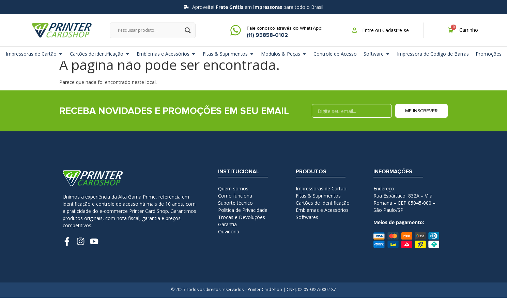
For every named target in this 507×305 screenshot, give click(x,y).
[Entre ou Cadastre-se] (354, 30)
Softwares (307, 224)
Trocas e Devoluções (241, 224)
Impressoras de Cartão (321, 195)
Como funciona (235, 203)
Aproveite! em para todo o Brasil (257, 7)
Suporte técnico (235, 210)
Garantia (227, 231)
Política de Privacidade (242, 217)
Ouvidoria (228, 238)
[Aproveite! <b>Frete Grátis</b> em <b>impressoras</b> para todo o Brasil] (186, 7)
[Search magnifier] (188, 30)
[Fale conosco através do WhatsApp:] (236, 30)
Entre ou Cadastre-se (385, 30)
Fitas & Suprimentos (318, 203)
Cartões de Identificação (323, 210)
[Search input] (149, 30)
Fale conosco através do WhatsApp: (284, 28)
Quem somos (233, 195)
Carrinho (468, 30)
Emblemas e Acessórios (322, 217)
